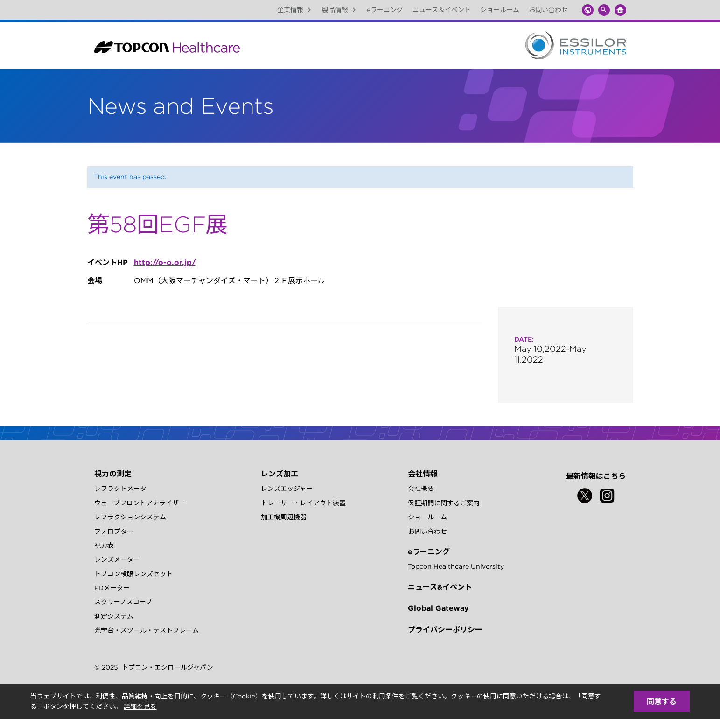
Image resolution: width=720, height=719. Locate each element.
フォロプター (113, 531)
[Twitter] (585, 495)
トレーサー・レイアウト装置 (303, 503)
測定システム (113, 616)
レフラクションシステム (130, 517)
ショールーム (499, 10)
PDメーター (112, 588)
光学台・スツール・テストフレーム (146, 630)
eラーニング (385, 10)
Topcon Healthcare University (456, 566)
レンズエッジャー (287, 488)
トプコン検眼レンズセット (133, 574)
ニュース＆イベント (441, 10)
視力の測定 (113, 473)
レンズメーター (117, 559)
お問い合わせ (548, 10)
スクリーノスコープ (123, 602)
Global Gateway (438, 608)
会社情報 (423, 473)
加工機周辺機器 (284, 517)
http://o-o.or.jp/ (165, 262)
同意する (662, 701)
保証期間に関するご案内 (444, 503)
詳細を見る (140, 706)
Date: (524, 339)
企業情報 (295, 10)
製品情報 (339, 10)
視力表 (104, 545)
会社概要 (421, 488)
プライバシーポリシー (445, 629)
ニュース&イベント (440, 587)
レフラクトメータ (120, 488)
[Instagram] (607, 495)
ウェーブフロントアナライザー (139, 503)
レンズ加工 (279, 473)
